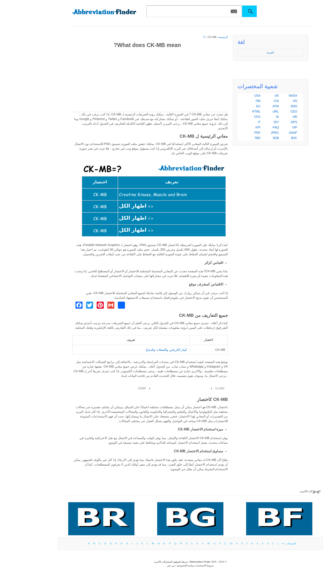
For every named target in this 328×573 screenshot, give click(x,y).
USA (231, 95)
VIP (268, 127)
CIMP (116, 388)
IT (233, 122)
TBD (231, 138)
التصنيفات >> (262, 543)
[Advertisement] (124, 81)
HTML (230, 111)
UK (250, 95)
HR (268, 116)
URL (249, 111)
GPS (267, 122)
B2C (268, 138)
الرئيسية (197, 37)
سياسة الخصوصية (159, 565)
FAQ (249, 127)
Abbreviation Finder (173, 561)
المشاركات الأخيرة (284, 491)
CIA (250, 101)
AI (251, 116)
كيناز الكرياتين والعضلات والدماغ (140, 349)
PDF (231, 132)
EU (232, 106)
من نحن (145, 565)
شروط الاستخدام (178, 565)
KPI (231, 127)
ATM (249, 106)
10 (204, 543)
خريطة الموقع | (154, 561)
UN (268, 101)
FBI (231, 101)
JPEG (249, 132)
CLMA (193, 388)
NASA (266, 95)
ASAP (267, 132)
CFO (231, 116)
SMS (267, 106)
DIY (250, 122)
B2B (250, 138)
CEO (267, 111)
